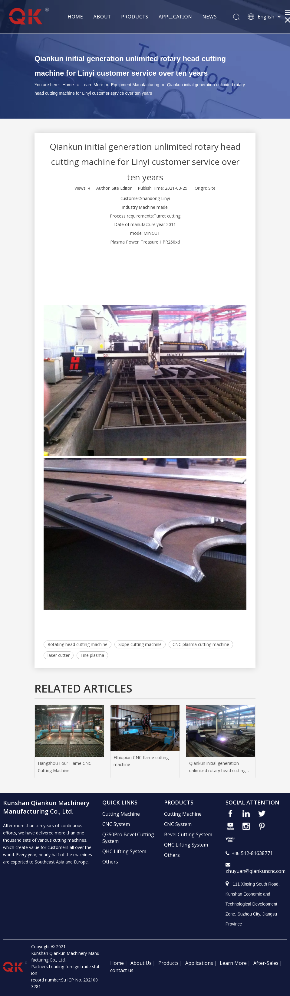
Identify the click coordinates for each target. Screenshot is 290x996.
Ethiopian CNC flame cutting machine (141, 761)
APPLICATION (175, 16)
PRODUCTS (134, 16)
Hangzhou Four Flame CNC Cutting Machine (64, 766)
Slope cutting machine (140, 644)
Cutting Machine (121, 814)
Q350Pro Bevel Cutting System (128, 837)
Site (212, 188)
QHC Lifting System (124, 851)
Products (168, 963)
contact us (121, 970)
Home (117, 963)
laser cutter (59, 655)
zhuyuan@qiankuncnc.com (255, 871)
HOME (75, 16)
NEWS (209, 16)
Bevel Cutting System (188, 834)
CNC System (116, 824)
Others (110, 861)
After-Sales (265, 963)
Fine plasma (92, 655)
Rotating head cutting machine (77, 644)
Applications (199, 963)
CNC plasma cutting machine (201, 644)
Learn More (233, 963)
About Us (141, 963)
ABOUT (102, 16)
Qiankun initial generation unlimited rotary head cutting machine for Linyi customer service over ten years (217, 767)
